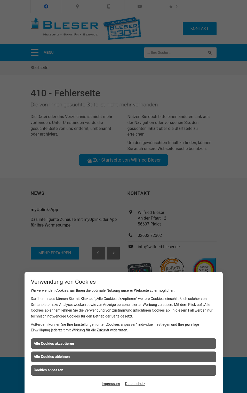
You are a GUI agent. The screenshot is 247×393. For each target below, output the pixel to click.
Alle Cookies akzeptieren (54, 343)
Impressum (111, 384)
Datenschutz (135, 384)
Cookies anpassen (48, 370)
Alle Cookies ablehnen (52, 357)
